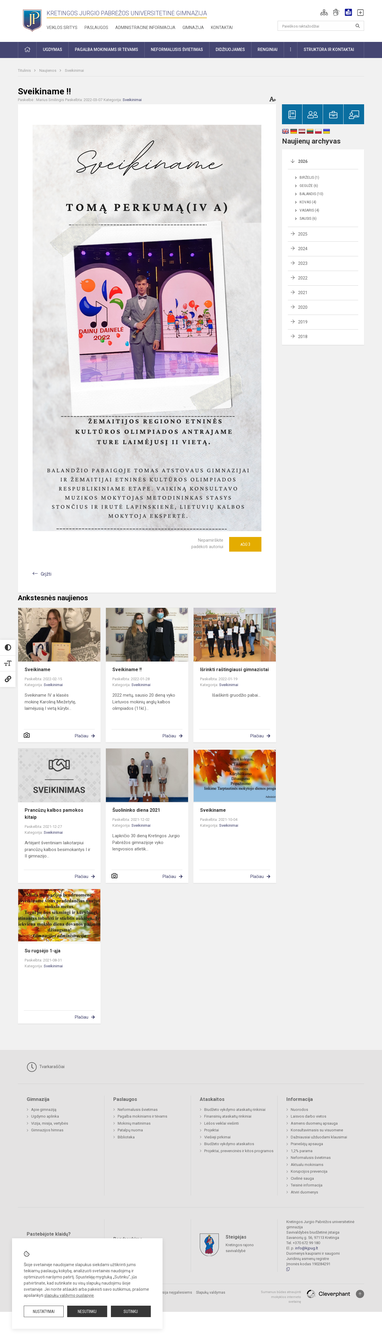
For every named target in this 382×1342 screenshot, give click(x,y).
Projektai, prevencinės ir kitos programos (238, 1151)
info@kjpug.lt (306, 1248)
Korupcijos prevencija (309, 1171)
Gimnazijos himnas (47, 1130)
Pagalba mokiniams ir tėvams (142, 1116)
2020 (302, 307)
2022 (302, 278)
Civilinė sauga (302, 1178)
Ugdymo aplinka (45, 1116)
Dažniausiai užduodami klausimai (319, 1137)
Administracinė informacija (145, 27)
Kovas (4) (308, 202)
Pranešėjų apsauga (307, 1144)
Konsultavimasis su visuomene (317, 1130)
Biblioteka (126, 1137)
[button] (324, 12)
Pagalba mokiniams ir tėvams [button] (106, 49)
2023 (302, 263)
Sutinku (131, 1311)
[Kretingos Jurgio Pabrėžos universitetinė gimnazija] (32, 20)
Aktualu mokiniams (307, 1164)
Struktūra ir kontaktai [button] (329, 49)
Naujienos (48, 70)
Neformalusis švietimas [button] (177, 49)
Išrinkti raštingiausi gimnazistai (234, 669)
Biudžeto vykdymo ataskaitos (229, 1144)
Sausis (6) (308, 218)
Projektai (211, 1130)
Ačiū (245, 544)
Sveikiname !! (127, 669)
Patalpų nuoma (130, 1130)
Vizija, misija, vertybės (49, 1123)
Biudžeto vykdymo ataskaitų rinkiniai (235, 1109)
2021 (302, 292)
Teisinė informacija (306, 1185)
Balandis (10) (311, 194)
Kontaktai (222, 27)
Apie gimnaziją (43, 1109)
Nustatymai (44, 1311)
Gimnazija (193, 27)
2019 (302, 322)
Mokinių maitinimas (134, 1123)
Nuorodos (299, 1109)
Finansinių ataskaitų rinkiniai (227, 1116)
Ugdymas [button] (52, 49)
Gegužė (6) (309, 186)
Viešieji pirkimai (217, 1137)
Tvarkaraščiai (46, 1067)
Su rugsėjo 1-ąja (42, 951)
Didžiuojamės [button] (230, 49)
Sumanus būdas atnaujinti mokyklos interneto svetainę (281, 1297)
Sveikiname (37, 669)
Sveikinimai (74, 70)
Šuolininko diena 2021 (136, 810)
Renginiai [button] (268, 49)
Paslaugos (96, 27)
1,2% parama (301, 1151)
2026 (302, 161)
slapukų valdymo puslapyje (69, 1295)
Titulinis (25, 70)
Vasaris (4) (309, 210)
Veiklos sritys (62, 27)
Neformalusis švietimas (138, 1109)
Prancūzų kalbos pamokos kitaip (54, 813)
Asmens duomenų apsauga (314, 1123)
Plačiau (81, 736)
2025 (302, 234)
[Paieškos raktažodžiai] (321, 26)
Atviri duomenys (304, 1192)
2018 (302, 336)
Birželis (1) (309, 177)
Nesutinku (87, 1311)
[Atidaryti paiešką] (358, 26)
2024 (302, 248)
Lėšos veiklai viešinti (221, 1123)
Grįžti (46, 574)
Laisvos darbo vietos (308, 1116)
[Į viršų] (360, 1294)
